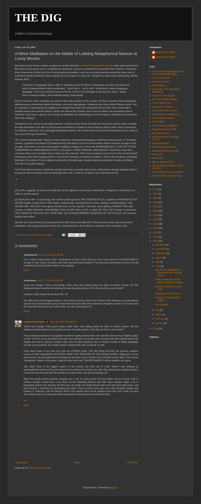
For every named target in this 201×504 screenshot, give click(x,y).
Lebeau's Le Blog (160, 81)
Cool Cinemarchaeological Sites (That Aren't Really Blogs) (167, 72)
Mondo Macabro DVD (162, 162)
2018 (155, 202)
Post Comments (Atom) (39, 468)
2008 (155, 328)
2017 (155, 206)
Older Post (132, 462)
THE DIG (38, 18)
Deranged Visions (161, 133)
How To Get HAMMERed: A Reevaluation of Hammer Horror (168, 273)
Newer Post (21, 462)
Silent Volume (159, 85)
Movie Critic (158, 158)
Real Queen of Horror (162, 107)
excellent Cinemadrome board (96, 65)
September (161, 253)
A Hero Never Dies (161, 103)
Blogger (113, 487)
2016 (155, 211)
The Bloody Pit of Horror (164, 147)
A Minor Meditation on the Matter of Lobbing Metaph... (170, 280)
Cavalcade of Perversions (164, 110)
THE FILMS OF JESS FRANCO (167, 172)
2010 (155, 236)
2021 (155, 198)
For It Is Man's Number (163, 118)
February (160, 318)
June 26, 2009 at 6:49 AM (50, 255)
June (158, 266)
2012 (155, 228)
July (157, 262)
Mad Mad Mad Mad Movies (165, 151)
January (159, 323)
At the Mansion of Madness (165, 114)
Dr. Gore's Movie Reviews (165, 99)
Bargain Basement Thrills (164, 129)
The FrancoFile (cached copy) (166, 176)
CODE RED (158, 121)
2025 (155, 189)
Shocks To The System (163, 95)
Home (77, 462)
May (157, 310)
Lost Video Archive (161, 78)
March (158, 314)
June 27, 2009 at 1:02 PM (50, 280)
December (160, 245)
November (160, 249)
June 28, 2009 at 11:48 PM (63, 322)
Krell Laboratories (160, 143)
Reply (26, 270)
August (159, 257)
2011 (155, 232)
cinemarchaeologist (34, 322)
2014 (155, 219)
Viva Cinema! (161, 305)
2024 (155, 193)
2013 (155, 224)
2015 (155, 215)
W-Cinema (157, 154)
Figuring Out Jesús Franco (168, 293)
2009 (155, 241)
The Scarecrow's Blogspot (165, 125)
